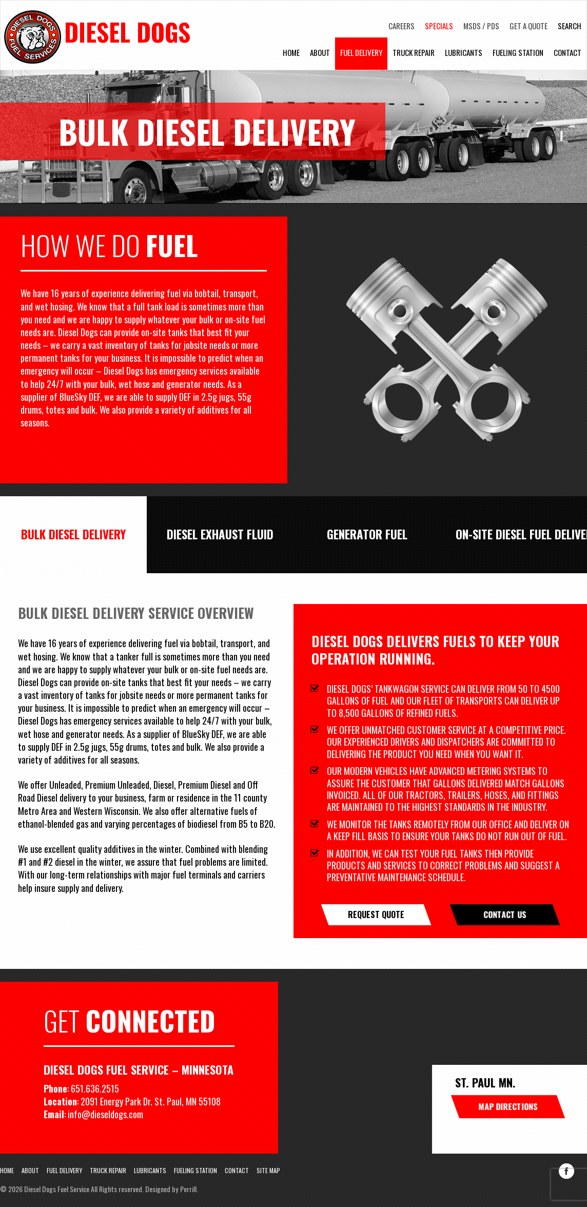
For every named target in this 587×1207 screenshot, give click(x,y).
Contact (567, 56)
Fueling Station (518, 56)
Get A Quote (528, 25)
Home (291, 56)
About (320, 56)
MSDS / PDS (481, 25)
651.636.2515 (95, 1088)
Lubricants (463, 56)
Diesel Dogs (134, 33)
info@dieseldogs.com (106, 1114)
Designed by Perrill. (171, 1188)
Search (569, 25)
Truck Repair (414, 56)
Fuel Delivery (361, 56)
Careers (401, 25)
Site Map (268, 1170)
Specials (439, 25)
